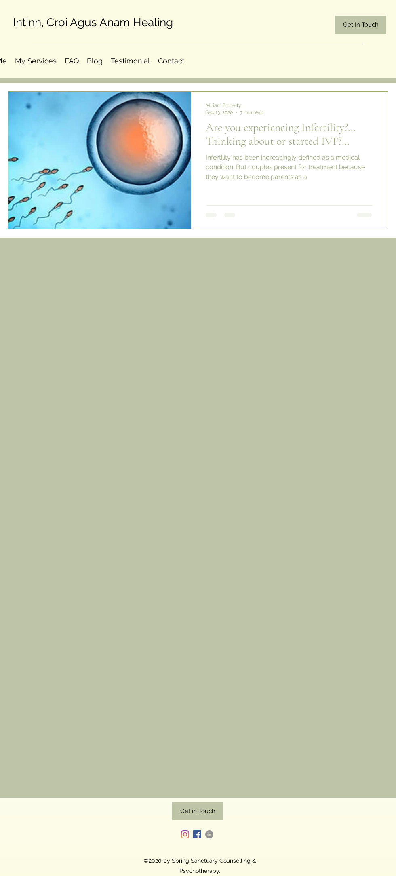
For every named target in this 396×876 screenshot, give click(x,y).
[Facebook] (197, 834)
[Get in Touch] (197, 811)
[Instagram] (185, 834)
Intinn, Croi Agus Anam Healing (93, 22)
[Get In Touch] (360, 25)
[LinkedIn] (209, 834)
